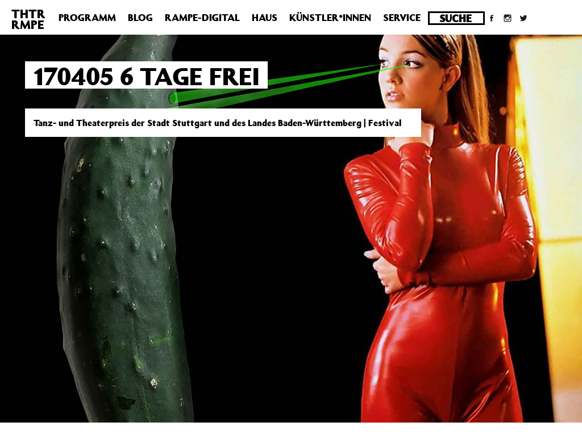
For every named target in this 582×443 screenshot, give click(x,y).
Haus (264, 17)
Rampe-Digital (202, 17)
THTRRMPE (28, 19)
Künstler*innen (330, 17)
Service (402, 17)
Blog (140, 17)
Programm (87, 17)
